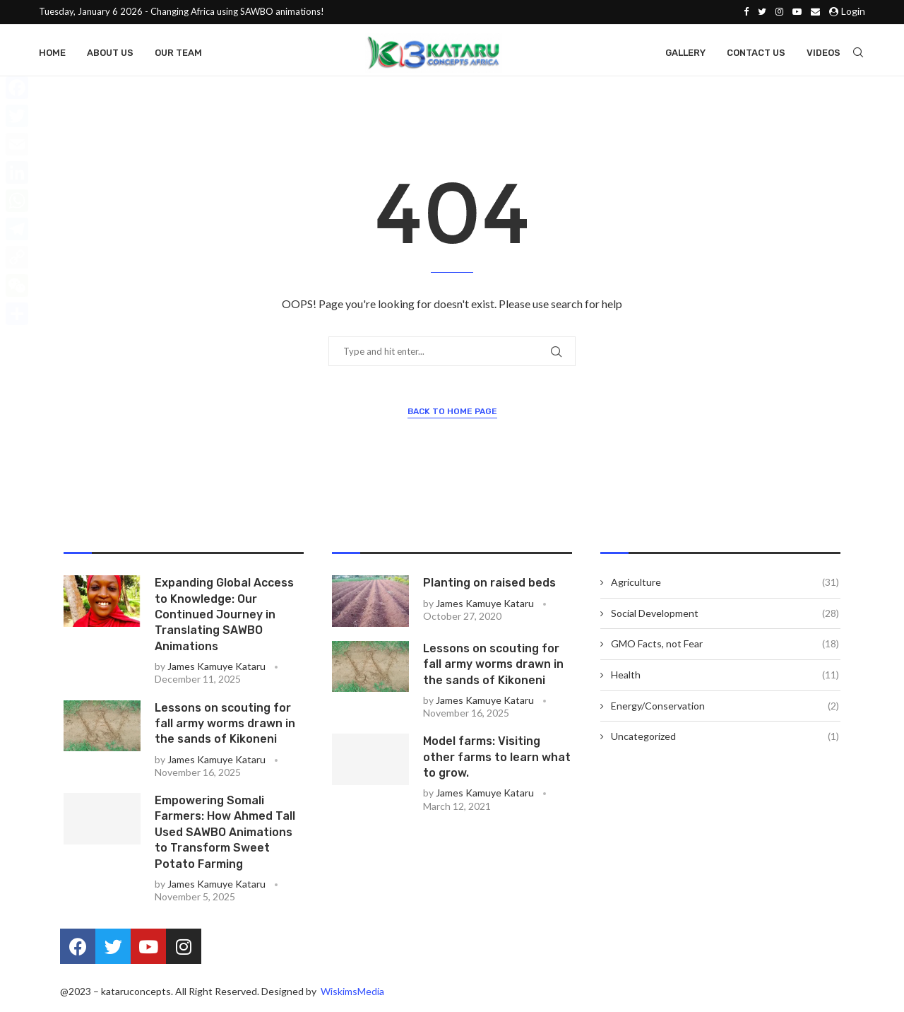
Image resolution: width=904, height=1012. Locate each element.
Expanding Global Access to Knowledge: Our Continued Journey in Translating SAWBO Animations (224, 618)
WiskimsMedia (351, 995)
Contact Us (756, 51)
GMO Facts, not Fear (725, 648)
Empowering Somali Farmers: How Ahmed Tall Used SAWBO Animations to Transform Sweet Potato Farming (225, 836)
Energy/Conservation (725, 710)
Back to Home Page (452, 415)
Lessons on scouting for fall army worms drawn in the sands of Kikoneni (225, 728)
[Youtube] (797, 11)
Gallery (685, 51)
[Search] (858, 51)
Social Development (725, 618)
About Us (110, 51)
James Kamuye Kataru (216, 670)
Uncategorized (725, 741)
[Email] (815, 11)
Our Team (178, 51)
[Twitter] (762, 11)
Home (52, 51)
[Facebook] (746, 11)
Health (725, 679)
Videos (823, 51)
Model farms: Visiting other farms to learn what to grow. (497, 761)
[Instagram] (779, 11)
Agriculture (725, 586)
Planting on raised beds (489, 587)
